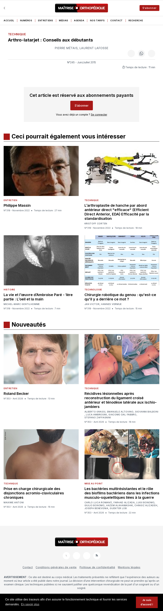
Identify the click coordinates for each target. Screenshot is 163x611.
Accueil (9, 20)
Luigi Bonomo (145, 502)
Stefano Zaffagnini (97, 417)
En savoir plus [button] (30, 604)
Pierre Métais (66, 48)
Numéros (26, 20)
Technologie (93, 289)
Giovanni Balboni (146, 411)
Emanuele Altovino (120, 411)
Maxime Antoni (14, 502)
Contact (116, 20)
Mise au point (93, 483)
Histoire (9, 289)
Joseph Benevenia (96, 508)
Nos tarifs (97, 20)
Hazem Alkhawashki (119, 505)
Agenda (79, 20)
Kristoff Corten (95, 223)
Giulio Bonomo (94, 505)
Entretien (10, 200)
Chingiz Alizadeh (145, 505)
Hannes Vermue (111, 304)
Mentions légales (129, 567)
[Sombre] (5, 8)
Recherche (135, 20)
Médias (63, 20)
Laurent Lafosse (93, 48)
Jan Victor (92, 304)
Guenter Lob (118, 508)
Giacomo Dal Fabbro (122, 414)
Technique (17, 34)
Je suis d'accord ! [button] (147, 602)
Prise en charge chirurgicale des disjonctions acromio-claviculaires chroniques (34, 493)
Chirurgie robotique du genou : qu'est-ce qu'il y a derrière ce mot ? (120, 297)
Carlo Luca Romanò (98, 502)
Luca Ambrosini (96, 414)
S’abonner (149, 7)
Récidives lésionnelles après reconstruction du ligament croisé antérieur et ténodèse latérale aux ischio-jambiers (120, 400)
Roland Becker (16, 393)
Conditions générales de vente (56, 567)
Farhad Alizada (124, 502)
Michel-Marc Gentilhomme (22, 304)
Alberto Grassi (95, 411)
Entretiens (45, 20)
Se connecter (99, 114)
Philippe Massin (17, 205)
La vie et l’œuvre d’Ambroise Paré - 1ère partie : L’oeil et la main (38, 297)
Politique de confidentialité (97, 567)
